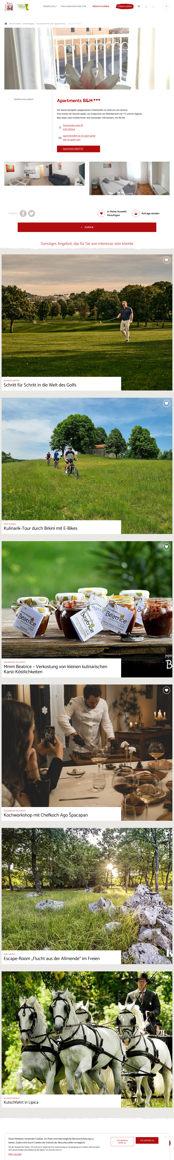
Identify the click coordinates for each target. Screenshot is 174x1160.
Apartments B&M (74, 24)
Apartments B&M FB (73, 149)
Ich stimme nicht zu (122, 1142)
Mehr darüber (15, 1154)
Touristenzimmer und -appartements (50, 24)
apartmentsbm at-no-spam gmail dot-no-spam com (79, 138)
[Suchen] (152, 7)
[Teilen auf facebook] (23, 213)
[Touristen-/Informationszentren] (145, 7)
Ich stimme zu (147, 1141)
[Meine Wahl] (138, 7)
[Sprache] (165, 7)
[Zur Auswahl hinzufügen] (115, 213)
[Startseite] (9, 7)
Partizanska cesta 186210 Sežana (73, 127)
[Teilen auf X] (31, 213)
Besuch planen (15, 24)
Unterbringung (28, 24)
